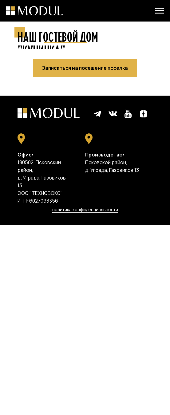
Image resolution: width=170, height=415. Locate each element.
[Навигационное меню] (159, 11)
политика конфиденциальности (85, 400)
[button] (85, 258)
